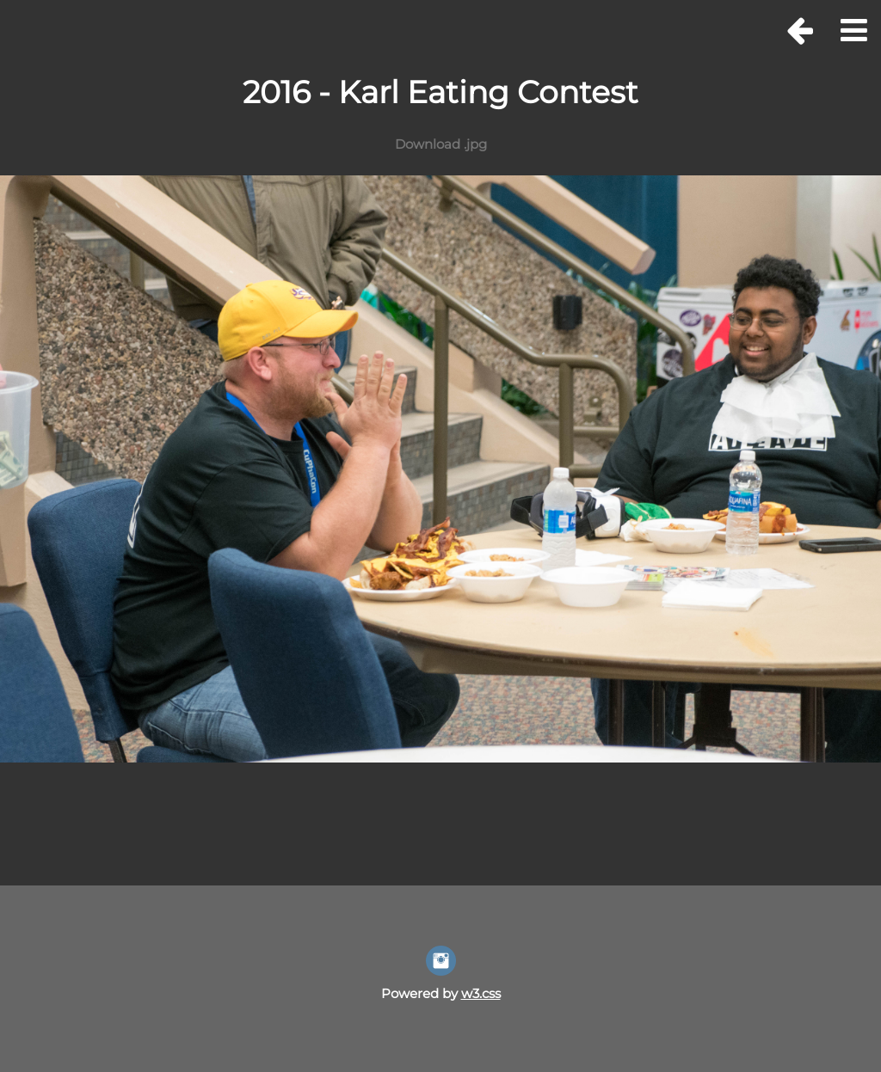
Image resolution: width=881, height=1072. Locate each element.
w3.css (481, 993)
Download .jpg (441, 144)
